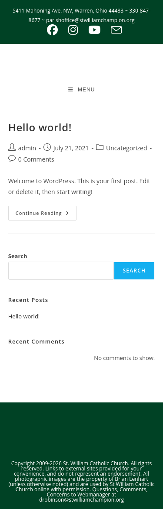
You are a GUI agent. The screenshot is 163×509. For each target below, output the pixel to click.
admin (27, 148)
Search (17, 256)
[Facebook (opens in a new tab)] (52, 30)
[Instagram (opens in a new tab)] (73, 30)
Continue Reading (46, 214)
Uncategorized (126, 148)
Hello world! (40, 127)
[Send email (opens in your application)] (114, 30)
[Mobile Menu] (82, 89)
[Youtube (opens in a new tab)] (94, 30)
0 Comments (36, 159)
